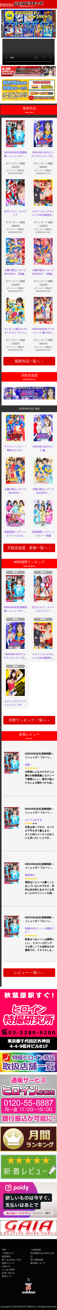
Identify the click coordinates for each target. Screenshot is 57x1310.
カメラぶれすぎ (33, 820)
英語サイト (7, 1276)
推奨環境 (6, 1256)
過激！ (28, 764)
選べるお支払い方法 (11, 1259)
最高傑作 (30, 875)
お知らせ (6, 1266)
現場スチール (8, 1263)
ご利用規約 (35, 1250)
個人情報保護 (36, 1259)
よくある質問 (8, 1269)
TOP (4, 1250)
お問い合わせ (8, 1273)
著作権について (37, 1263)
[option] (28, 24)
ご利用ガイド (8, 1253)
